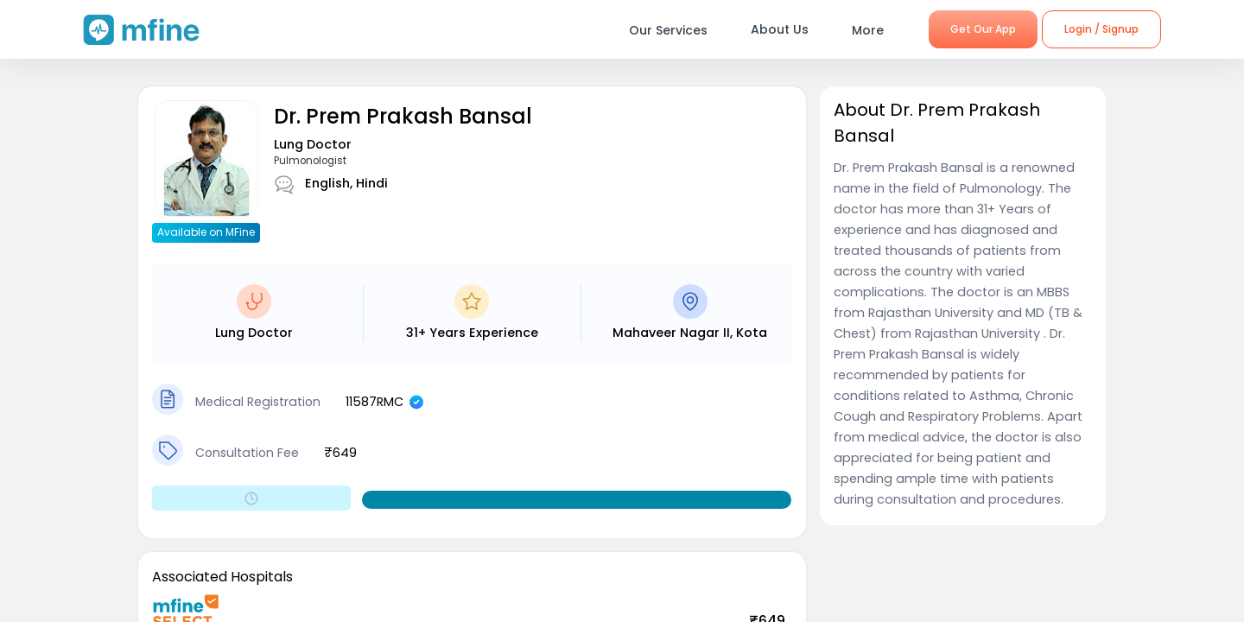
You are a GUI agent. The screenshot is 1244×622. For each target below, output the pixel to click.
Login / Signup (1101, 29)
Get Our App (983, 29)
